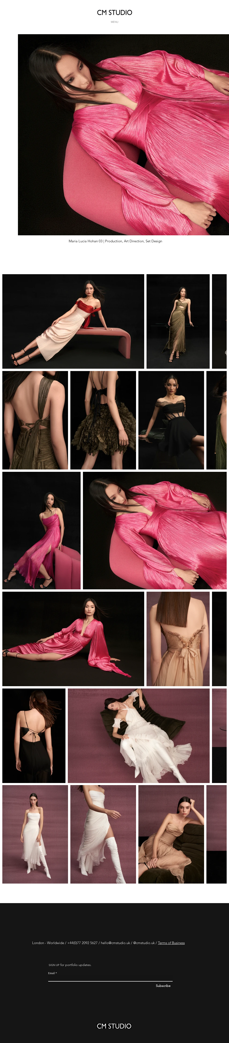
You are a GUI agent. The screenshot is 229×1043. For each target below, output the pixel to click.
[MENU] (114, 22)
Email (51, 973)
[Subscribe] (179, 985)
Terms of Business (171, 943)
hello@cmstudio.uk (115, 943)
